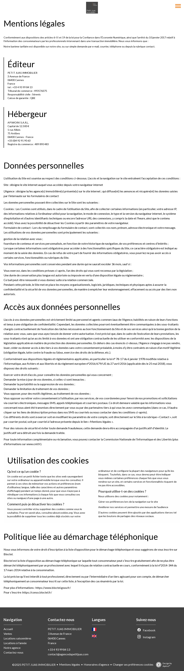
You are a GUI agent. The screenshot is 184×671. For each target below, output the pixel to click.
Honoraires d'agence (96, 664)
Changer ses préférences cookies (133, 664)
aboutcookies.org (63, 512)
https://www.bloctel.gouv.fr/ (53, 587)
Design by (163, 664)
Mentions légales (69, 664)
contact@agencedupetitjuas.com (68, 654)
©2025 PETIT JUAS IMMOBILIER (34, 664)
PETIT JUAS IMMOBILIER (65, 629)
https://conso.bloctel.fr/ (37, 592)
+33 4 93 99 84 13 (59, 649)
